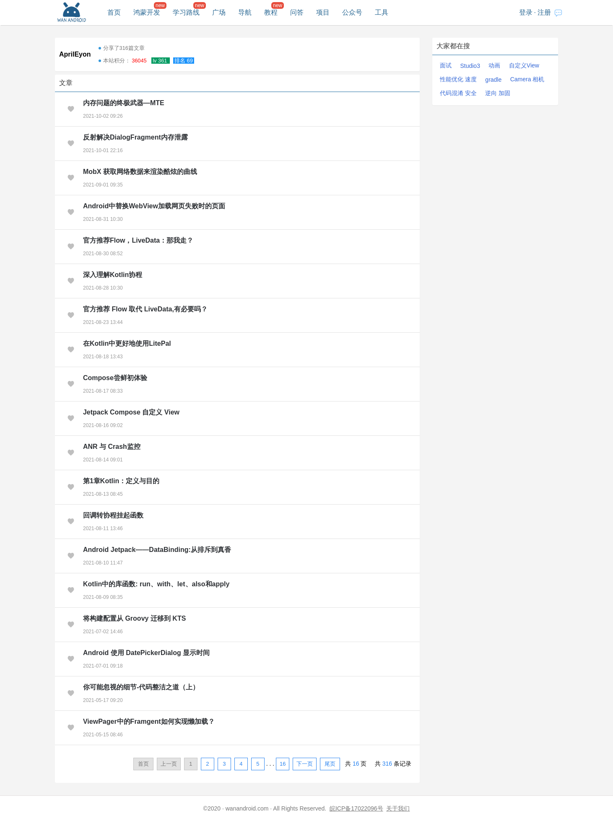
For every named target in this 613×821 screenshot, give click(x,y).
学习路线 (186, 12)
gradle (493, 79)
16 (283, 764)
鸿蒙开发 (146, 12)
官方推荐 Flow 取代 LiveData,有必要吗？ (145, 309)
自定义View (524, 65)
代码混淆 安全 (458, 93)
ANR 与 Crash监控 (111, 446)
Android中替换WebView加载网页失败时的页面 (154, 206)
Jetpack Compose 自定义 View (131, 412)
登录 (525, 12)
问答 (297, 12)
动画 (494, 65)
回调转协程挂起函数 (113, 515)
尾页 (330, 764)
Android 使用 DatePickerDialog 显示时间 (146, 652)
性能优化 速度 (458, 79)
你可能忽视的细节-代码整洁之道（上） (141, 687)
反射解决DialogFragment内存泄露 (135, 137)
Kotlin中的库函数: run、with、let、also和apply (156, 584)
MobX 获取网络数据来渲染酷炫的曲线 (140, 171)
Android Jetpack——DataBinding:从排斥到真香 (157, 549)
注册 (544, 12)
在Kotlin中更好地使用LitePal (127, 343)
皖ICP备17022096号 (356, 808)
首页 (114, 12)
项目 (323, 12)
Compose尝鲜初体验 (115, 377)
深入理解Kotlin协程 (112, 274)
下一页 (304, 764)
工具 (381, 12)
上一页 (169, 764)
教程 (271, 12)
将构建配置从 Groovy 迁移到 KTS (134, 618)
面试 (446, 65)
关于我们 (398, 808)
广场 (219, 12)
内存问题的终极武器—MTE (123, 102)
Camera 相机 (527, 79)
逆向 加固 (497, 93)
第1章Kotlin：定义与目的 (121, 480)
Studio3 (470, 65)
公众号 (352, 12)
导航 (245, 12)
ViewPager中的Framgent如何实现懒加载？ (149, 721)
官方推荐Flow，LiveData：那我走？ (138, 240)
